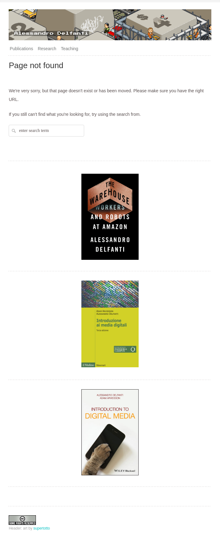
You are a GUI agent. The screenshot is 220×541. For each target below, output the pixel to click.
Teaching (69, 48)
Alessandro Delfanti (51, 33)
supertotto (41, 528)
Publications (21, 48)
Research (47, 48)
